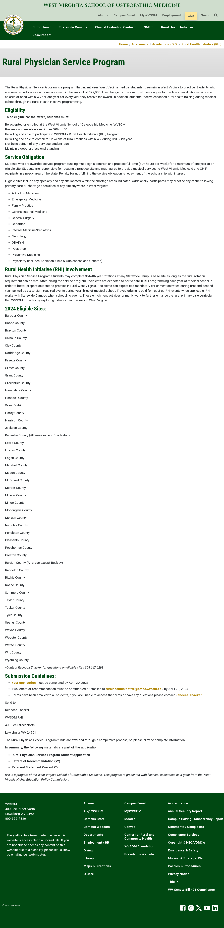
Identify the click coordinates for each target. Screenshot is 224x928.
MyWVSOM (148, 15)
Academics (140, 44)
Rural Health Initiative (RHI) (201, 44)
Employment (171, 15)
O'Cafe (89, 874)
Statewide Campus (73, 27)
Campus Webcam (97, 827)
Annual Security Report (185, 811)
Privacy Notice (178, 874)
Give (191, 16)
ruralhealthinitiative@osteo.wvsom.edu (134, 689)
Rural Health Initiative (177, 27)
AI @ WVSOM (93, 811)
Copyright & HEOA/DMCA (186, 842)
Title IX (173, 882)
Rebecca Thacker (189, 695)
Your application (24, 683)
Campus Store (94, 819)
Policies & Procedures (184, 866)
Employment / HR (96, 842)
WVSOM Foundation (139, 846)
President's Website (139, 854)
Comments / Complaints (186, 827)
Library (89, 858)
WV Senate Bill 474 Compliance (191, 890)
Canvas (129, 827)
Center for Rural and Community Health (139, 836)
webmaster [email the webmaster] (37, 854)
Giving (88, 850)
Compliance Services (183, 835)
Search (210, 15)
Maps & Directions (97, 866)
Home (123, 44)
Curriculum (40, 27)
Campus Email (124, 15)
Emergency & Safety (183, 850)
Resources (40, 35)
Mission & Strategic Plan (186, 858)
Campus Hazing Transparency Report (195, 819)
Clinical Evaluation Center (114, 27)
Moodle (129, 819)
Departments (93, 835)
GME (147, 27)
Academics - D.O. (165, 44)
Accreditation (178, 803)
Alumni (103, 15)
